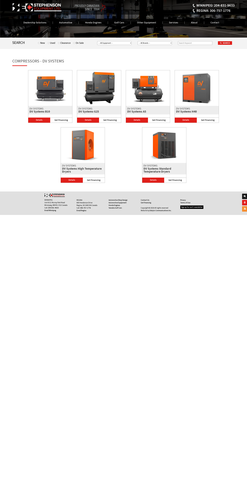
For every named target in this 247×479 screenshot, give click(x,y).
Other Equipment (146, 22)
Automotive (65, 22)
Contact (215, 22)
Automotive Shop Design (118, 200)
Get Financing (61, 120)
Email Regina (81, 210)
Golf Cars (119, 22)
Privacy (183, 200)
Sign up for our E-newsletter (192, 207)
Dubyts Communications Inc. (160, 210)
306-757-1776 (85, 208)
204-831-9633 (53, 208)
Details (39, 120)
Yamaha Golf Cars (115, 208)
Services (173, 22)
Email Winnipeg (50, 210)
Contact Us (145, 200)
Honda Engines (93, 22)
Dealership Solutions (34, 22)
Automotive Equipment (118, 202)
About (194, 22)
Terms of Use (185, 202)
